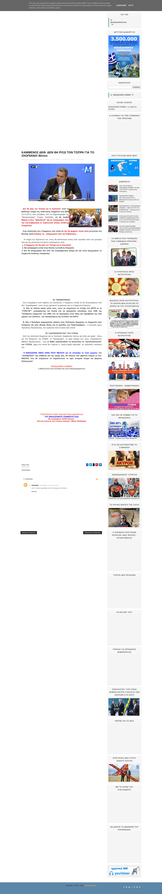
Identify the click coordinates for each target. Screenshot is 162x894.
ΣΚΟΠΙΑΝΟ (79, 159)
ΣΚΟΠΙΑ (73, 159)
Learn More (121, 5)
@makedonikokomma (118, 22)
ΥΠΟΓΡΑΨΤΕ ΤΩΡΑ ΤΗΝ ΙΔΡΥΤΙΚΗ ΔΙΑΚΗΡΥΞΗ (62, 414)
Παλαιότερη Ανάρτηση (93, 532)
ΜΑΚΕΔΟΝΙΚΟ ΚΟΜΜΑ (61, 366)
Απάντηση (34, 491)
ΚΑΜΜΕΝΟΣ (66, 159)
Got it (130, 5)
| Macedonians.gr (90, 885)
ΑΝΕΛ (47, 159)
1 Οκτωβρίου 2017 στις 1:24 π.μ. (49, 485)
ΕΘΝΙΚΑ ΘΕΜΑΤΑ (55, 159)
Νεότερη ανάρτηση (29, 532)
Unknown (34, 485)
